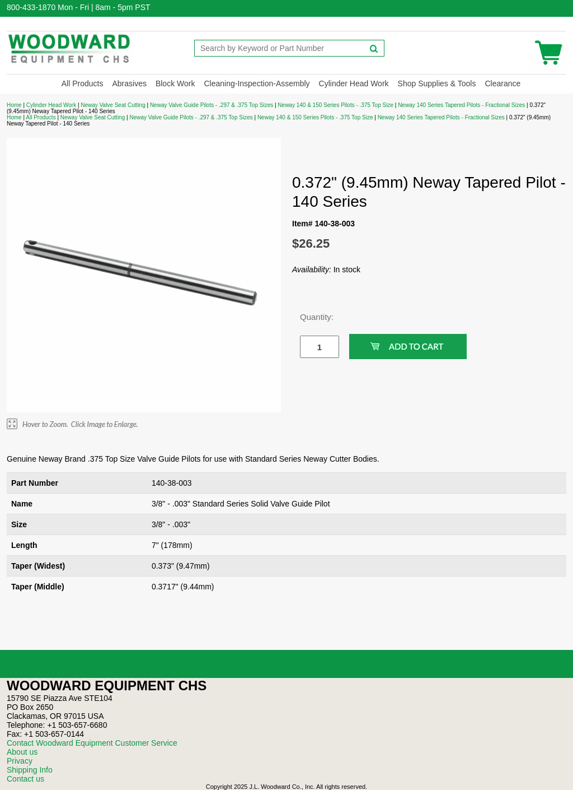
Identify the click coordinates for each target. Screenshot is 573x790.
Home (14, 105)
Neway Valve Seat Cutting (113, 105)
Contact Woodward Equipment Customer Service (92, 742)
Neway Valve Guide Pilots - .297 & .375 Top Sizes (211, 105)
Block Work (175, 83)
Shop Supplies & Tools (437, 83)
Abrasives (129, 83)
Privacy (19, 760)
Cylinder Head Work (354, 83)
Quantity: (311, 317)
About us (22, 751)
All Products (83, 83)
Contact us (25, 778)
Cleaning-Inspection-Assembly (256, 83)
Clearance (502, 83)
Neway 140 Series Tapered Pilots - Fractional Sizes (461, 105)
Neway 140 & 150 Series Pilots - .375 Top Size (335, 105)
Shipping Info (30, 769)
